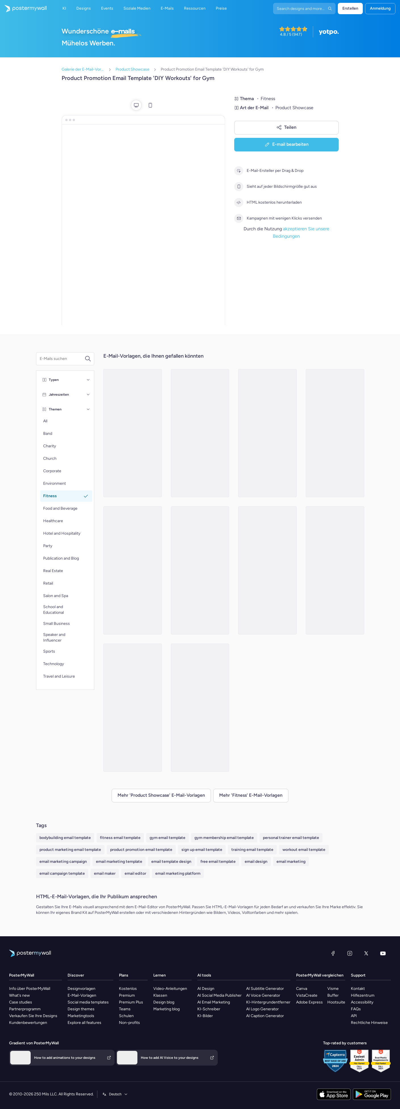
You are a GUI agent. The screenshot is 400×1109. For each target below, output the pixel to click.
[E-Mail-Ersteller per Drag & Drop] (238, 170)
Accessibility (362, 1002)
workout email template (303, 849)
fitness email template (120, 837)
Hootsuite (336, 1002)
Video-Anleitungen (170, 988)
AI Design (205, 988)
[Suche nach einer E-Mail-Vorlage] (62, 359)
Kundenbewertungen (28, 1022)
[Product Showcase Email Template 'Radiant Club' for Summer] (132, 433)
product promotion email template (141, 849)
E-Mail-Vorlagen (82, 995)
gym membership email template (224, 837)
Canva (301, 988)
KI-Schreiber (208, 1009)
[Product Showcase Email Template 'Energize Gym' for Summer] (200, 708)
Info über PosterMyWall (29, 988)
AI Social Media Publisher (219, 995)
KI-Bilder (205, 1015)
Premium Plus (131, 1002)
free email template (218, 861)
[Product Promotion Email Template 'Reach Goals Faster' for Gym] (335, 570)
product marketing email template (70, 849)
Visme (333, 988)
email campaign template (62, 873)
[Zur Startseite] (23, 8)
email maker (105, 873)
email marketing (291, 861)
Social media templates (88, 1002)
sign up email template (201, 849)
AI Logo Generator (262, 1009)
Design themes (81, 1009)
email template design (171, 861)
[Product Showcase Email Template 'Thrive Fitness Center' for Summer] (132, 570)
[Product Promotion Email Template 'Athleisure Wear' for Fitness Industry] (200, 433)
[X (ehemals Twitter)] (366, 953)
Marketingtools (81, 1015)
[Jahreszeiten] (88, 394)
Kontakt (358, 988)
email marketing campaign (63, 861)
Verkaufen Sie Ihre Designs (33, 1015)
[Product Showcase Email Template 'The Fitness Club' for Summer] (200, 570)
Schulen (126, 1015)
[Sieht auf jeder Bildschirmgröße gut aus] (238, 186)
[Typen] (88, 380)
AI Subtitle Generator (265, 988)
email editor (135, 873)
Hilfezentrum (362, 995)
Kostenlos (128, 988)
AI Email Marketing (213, 1002)
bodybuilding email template (65, 837)
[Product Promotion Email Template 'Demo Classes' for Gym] (267, 570)
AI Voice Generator (263, 995)
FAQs (356, 1009)
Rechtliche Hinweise (369, 1022)
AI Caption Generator (265, 1015)
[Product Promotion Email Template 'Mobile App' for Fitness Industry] (132, 708)
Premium (127, 995)
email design (256, 861)
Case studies (20, 1002)
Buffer (333, 995)
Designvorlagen (81, 988)
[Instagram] (349, 953)
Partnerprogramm (25, 1009)
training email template (252, 849)
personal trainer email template (291, 837)
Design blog (163, 1002)
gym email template (167, 837)
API (354, 1015)
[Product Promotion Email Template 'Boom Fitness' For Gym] (267, 433)
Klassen (160, 995)
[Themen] (88, 409)
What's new (19, 995)
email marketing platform (177, 873)
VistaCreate (306, 995)
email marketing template (119, 861)
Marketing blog (166, 1009)
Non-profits (129, 1022)
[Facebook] (333, 953)
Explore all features (84, 1022)
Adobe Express (309, 1002)
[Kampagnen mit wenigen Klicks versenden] (238, 218)
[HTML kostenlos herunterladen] (238, 202)
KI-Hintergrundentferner (268, 1002)
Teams (125, 1009)
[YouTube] (383, 953)
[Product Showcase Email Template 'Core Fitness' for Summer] (335, 433)
